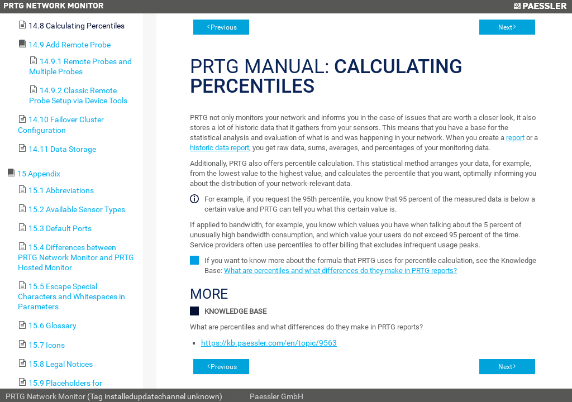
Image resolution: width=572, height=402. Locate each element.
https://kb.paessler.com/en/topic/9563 (269, 342)
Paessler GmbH (276, 396)
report (515, 137)
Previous (224, 27)
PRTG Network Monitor (45, 396)
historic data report (219, 147)
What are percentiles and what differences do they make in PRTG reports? (340, 270)
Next (505, 27)
